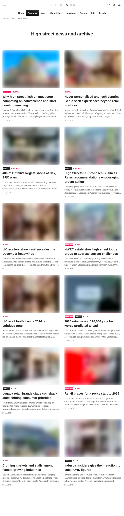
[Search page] (114, 5)
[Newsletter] (108, 5)
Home (5, 18)
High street (23, 18)
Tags (13, 18)
